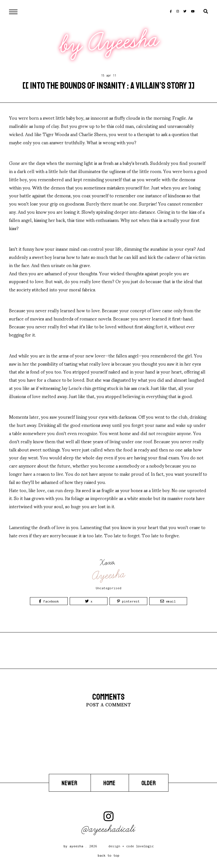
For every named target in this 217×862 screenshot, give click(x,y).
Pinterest (128, 601)
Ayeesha (109, 575)
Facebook (49, 601)
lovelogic (145, 846)
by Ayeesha (109, 42)
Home (109, 783)
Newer (70, 783)
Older (148, 783)
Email (168, 601)
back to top (108, 855)
